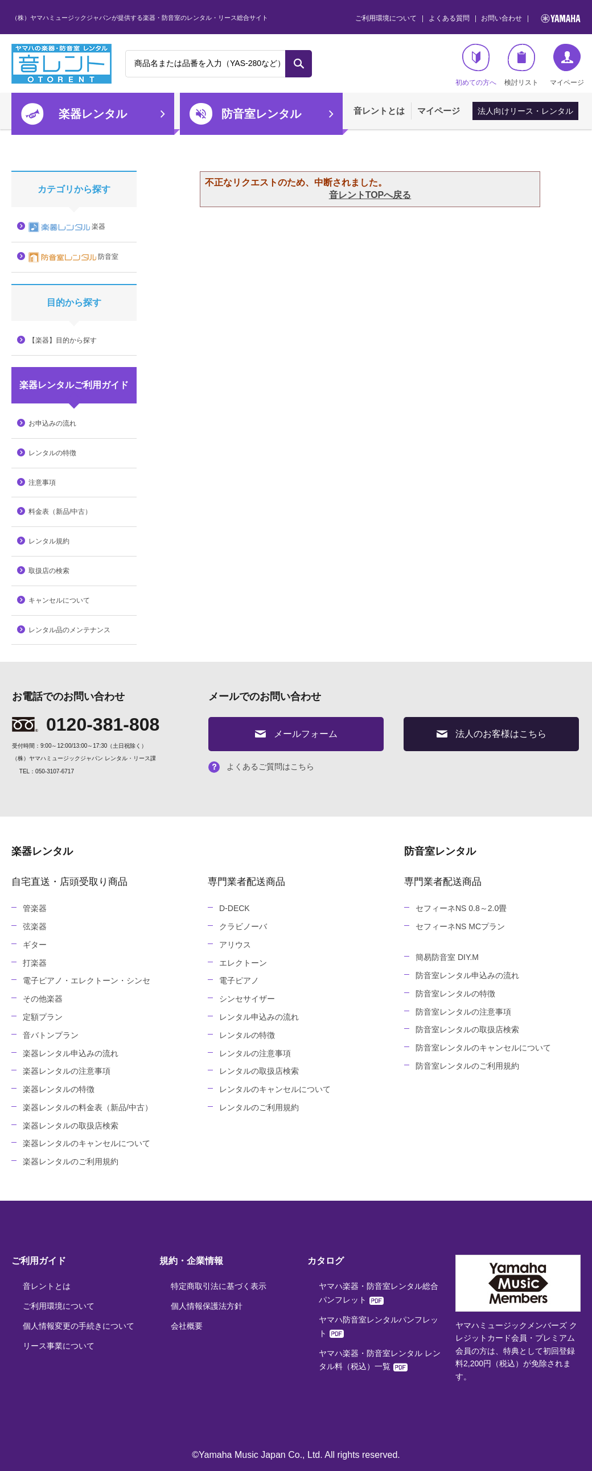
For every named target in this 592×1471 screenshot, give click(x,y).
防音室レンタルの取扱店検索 (467, 1029)
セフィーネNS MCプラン (460, 926)
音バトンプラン (51, 1035)
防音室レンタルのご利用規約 (467, 1065)
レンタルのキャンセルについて (275, 1089)
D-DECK (234, 908)
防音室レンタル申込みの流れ (467, 975)
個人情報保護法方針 (206, 1306)
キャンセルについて (59, 600)
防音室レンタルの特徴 (455, 993)
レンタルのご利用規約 (259, 1107)
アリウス (235, 944)
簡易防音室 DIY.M (447, 957)
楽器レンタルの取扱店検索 (70, 1125)
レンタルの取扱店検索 (259, 1071)
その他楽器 (43, 998)
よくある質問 (449, 18)
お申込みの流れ (52, 423)
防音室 (73, 257)
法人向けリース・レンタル (525, 111)
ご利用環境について (386, 18)
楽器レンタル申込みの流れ (70, 1053)
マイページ (438, 111)
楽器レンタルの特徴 (58, 1089)
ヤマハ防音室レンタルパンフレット (378, 1326)
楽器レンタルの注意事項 (66, 1071)
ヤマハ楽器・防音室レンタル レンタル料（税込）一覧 (380, 1360)
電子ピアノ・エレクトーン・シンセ (86, 980)
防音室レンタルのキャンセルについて (483, 1047)
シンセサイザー (247, 998)
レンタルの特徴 (52, 453)
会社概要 (187, 1325)
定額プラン (43, 1016)
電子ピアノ (239, 980)
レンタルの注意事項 (255, 1053)
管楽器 (35, 908)
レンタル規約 (48, 541)
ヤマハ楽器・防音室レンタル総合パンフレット (378, 1293)
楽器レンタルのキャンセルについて (86, 1143)
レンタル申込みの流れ (259, 1016)
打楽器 (35, 962)
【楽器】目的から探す (62, 340)
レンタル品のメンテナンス (69, 630)
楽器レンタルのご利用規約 (70, 1161)
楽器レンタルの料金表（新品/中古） (88, 1107)
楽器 (66, 227)
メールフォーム (296, 734)
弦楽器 (35, 926)
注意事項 (42, 483)
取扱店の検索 (48, 571)
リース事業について (58, 1345)
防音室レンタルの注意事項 (463, 1011)
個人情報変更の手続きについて (78, 1325)
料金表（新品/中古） (60, 512)
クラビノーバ (243, 926)
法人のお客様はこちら (491, 734)
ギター (35, 944)
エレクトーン (243, 962)
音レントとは (379, 111)
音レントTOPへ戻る (370, 195)
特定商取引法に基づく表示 (218, 1286)
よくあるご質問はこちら (261, 766)
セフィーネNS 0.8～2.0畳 (461, 908)
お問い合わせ (501, 18)
